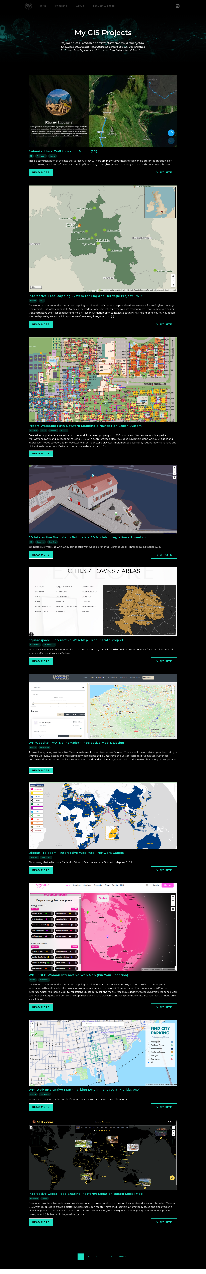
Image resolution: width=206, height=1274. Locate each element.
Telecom (33, 871)
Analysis (33, 444)
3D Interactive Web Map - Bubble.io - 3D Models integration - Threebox (87, 551)
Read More (40, 186)
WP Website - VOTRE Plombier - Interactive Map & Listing (76, 756)
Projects (61, 6)
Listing (33, 761)
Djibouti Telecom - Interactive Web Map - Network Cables (76, 867)
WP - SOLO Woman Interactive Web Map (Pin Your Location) (78, 989)
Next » (122, 1270)
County (33, 1108)
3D (31, 170)
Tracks (63, 444)
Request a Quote (104, 6)
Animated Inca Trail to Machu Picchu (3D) (63, 165)
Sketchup (52, 556)
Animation (41, 170)
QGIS (43, 444)
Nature (52, 170)
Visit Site (164, 186)
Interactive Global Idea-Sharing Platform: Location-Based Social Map (86, 1207)
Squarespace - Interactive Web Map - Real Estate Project (76, 654)
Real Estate (34, 659)
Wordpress (44, 761)
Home (42, 6)
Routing (53, 444)
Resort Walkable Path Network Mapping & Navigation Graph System (85, 440)
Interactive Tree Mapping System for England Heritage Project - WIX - (87, 310)
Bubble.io (40, 556)
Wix (41, 314)
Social (32, 994)
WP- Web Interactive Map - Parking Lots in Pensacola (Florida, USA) (85, 1103)
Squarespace (49, 659)
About (80, 6)
